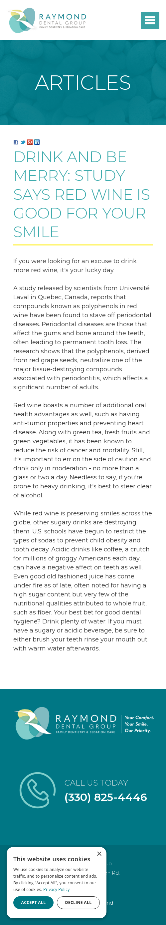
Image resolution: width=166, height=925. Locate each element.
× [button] (98, 854)
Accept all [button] (33, 902)
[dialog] (56, 882)
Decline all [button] (78, 902)
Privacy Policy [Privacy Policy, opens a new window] (56, 889)
